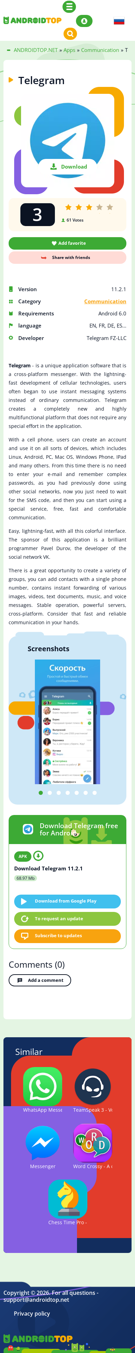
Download (74, 166)
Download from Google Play (65, 901)
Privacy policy (32, 1313)
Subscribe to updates (58, 935)
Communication (105, 301)
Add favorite (72, 243)
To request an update (59, 918)
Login (84, 21)
